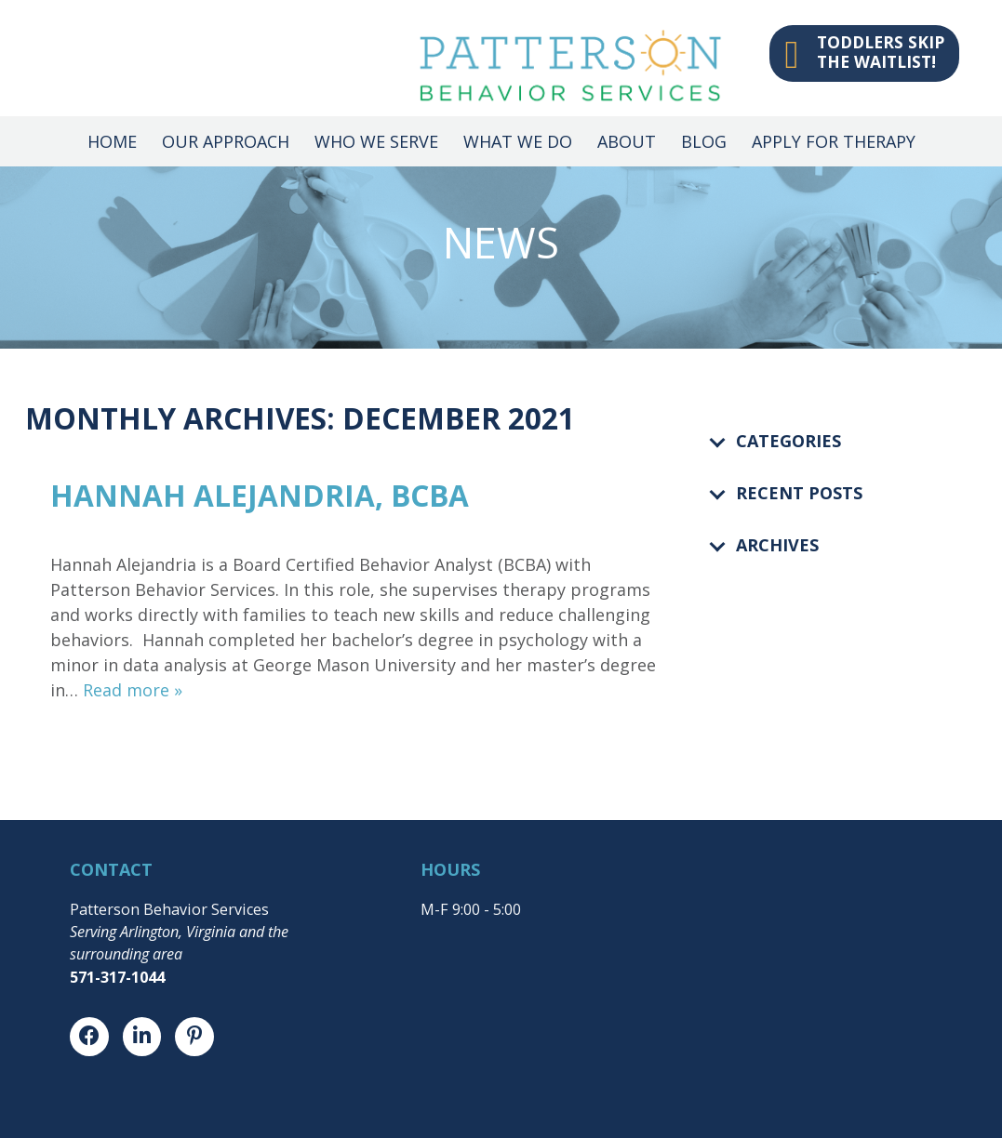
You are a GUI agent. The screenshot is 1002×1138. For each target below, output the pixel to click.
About (626, 141)
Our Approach (225, 141)
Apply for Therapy (833, 141)
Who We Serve (376, 141)
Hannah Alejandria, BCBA (259, 495)
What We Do (517, 141)
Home (112, 141)
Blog (704, 141)
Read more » (132, 690)
